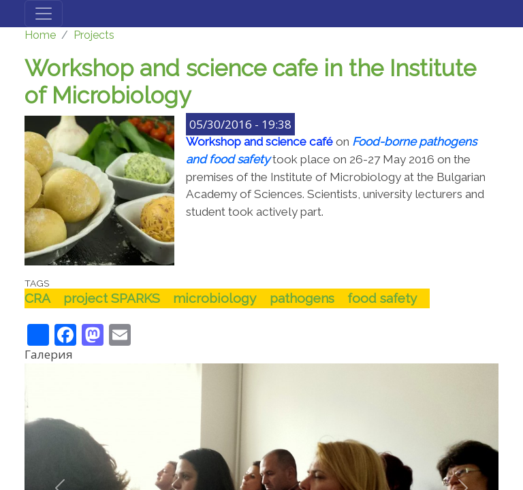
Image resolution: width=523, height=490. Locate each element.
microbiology (214, 298)
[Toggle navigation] (44, 13)
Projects (94, 35)
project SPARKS (111, 298)
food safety (382, 298)
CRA (37, 298)
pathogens (302, 298)
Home (40, 35)
